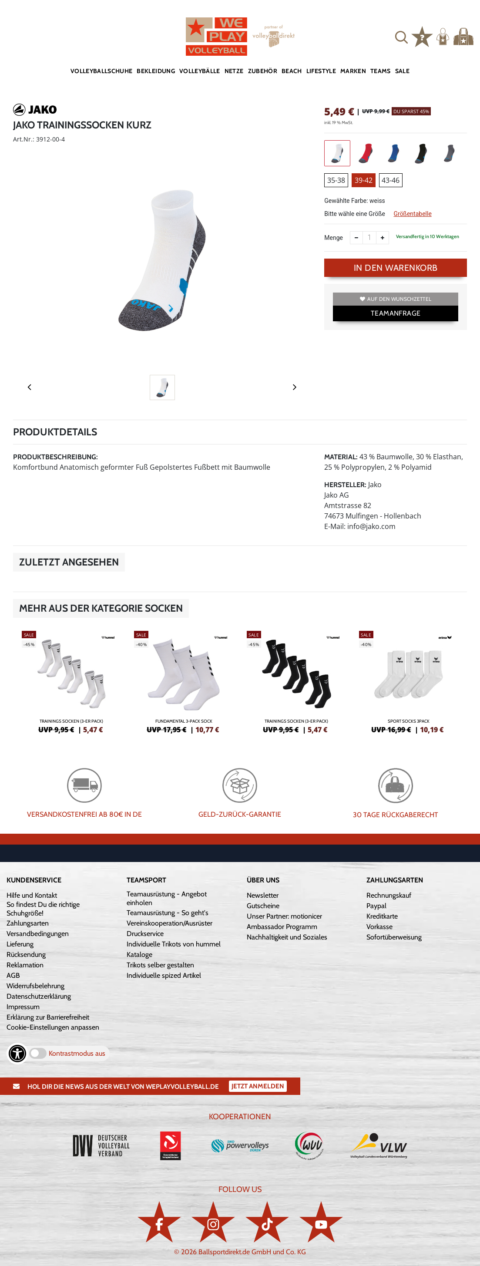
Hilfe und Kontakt (32, 895)
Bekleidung (156, 71)
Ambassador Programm (282, 927)
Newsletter (263, 895)
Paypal (376, 906)
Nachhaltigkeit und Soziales (287, 937)
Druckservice (145, 933)
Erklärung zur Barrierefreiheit (48, 1017)
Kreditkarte (382, 916)
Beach (292, 71)
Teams (380, 71)
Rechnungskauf (388, 895)
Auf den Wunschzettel (395, 299)
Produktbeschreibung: (55, 457)
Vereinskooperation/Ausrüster (169, 923)
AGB (13, 975)
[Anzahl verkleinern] (356, 237)
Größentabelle (412, 213)
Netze (234, 71)
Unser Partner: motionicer (284, 916)
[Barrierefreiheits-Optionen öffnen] (17, 1053)
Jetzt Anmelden (258, 1086)
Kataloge (139, 954)
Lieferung (20, 944)
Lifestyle (321, 71)
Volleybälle (199, 71)
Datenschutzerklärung (39, 996)
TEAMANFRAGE (395, 313)
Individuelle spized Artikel (164, 975)
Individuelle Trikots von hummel (174, 944)
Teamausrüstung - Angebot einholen (167, 898)
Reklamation (25, 965)
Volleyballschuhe (101, 71)
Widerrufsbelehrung (35, 986)
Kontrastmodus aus (77, 1053)
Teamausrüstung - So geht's (167, 913)
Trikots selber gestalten (160, 965)
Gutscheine (263, 906)
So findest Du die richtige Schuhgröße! (43, 908)
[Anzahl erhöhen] (382, 237)
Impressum (23, 1007)
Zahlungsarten (28, 923)
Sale (402, 71)
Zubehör (262, 71)
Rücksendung (26, 954)
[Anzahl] (369, 237)
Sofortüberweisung (394, 937)
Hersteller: (345, 485)
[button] (401, 36)
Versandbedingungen (38, 933)
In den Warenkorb (396, 268)
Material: (341, 457)
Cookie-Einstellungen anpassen (53, 1027)
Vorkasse (379, 927)
